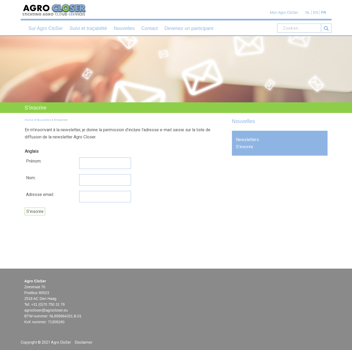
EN (315, 12)
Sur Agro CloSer (45, 28)
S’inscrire (244, 146)
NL (307, 12)
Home (29, 120)
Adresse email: (40, 194)
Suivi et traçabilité (88, 28)
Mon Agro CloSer (284, 12)
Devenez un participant (188, 28)
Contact (149, 28)
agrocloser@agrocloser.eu (46, 310)
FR (323, 12)
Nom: (31, 177)
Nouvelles (124, 28)
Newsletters (247, 139)
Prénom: (33, 161)
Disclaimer (83, 342)
